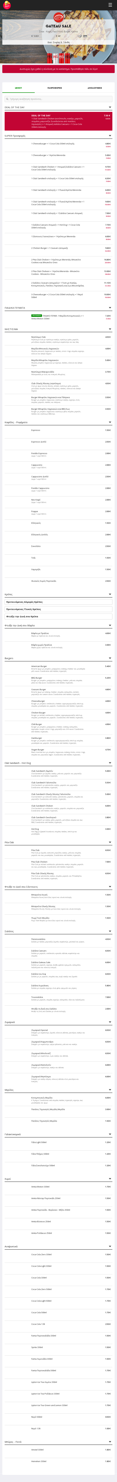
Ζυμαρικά (10, 1022)
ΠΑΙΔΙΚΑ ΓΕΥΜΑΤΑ (15, 307)
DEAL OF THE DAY (15, 107)
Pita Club (9, 842)
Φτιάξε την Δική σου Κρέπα (22, 616)
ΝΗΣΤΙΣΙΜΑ (11, 329)
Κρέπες (9, 594)
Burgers (9, 658)
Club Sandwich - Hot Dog (18, 763)
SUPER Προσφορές (15, 135)
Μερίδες (9, 1090)
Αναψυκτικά (11, 1246)
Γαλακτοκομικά (13, 1134)
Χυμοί (8, 1179)
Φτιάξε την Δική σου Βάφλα (20, 625)
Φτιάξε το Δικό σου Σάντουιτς (21, 886)
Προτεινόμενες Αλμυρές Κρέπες (24, 601)
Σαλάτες (9, 931)
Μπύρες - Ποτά (13, 1442)
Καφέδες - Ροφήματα (16, 422)
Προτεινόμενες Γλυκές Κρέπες (23, 609)
